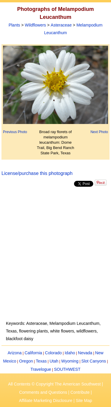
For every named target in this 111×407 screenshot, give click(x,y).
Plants (14, 25)
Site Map (84, 400)
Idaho (70, 352)
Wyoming (69, 361)
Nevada (85, 352)
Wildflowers (35, 25)
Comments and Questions (43, 392)
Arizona (15, 352)
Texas (41, 361)
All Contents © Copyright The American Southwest (54, 384)
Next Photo (99, 132)
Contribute (80, 392)
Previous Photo (15, 132)
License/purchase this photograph (37, 173)
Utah (53, 361)
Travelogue (40, 369)
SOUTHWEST (67, 369)
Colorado (53, 352)
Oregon (26, 361)
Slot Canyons (93, 361)
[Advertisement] (55, 253)
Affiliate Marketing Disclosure (45, 400)
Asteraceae (61, 25)
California (33, 352)
